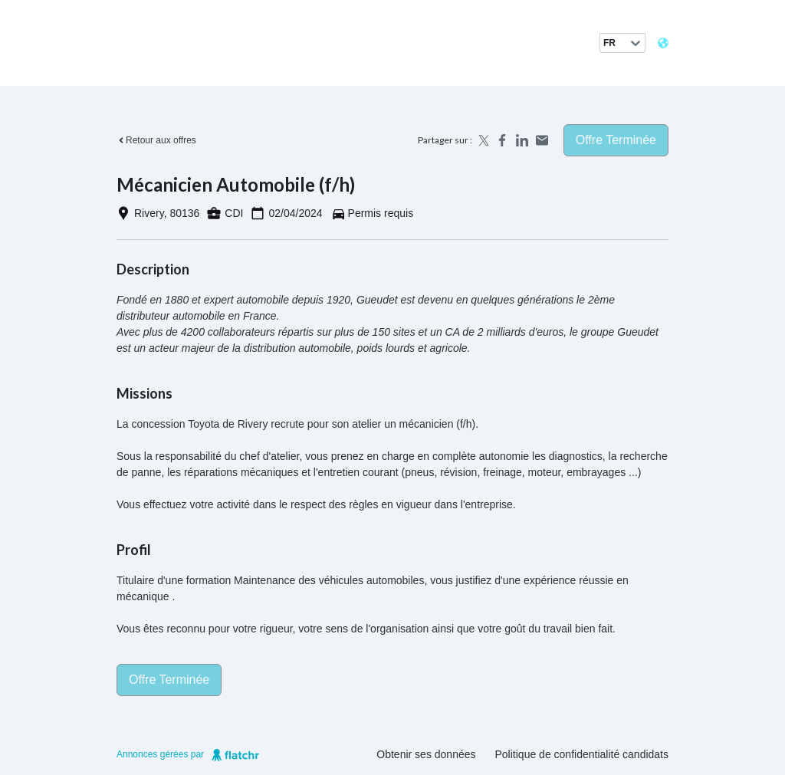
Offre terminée (616, 139)
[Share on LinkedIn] (522, 140)
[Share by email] (542, 140)
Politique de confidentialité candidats (582, 754)
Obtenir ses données (425, 754)
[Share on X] (482, 140)
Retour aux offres (156, 140)
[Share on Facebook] (502, 140)
